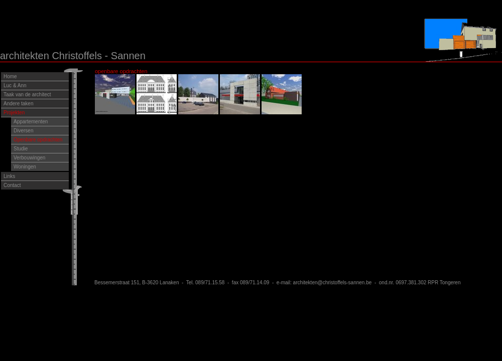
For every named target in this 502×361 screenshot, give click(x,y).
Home (10, 76)
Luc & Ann (15, 85)
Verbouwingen (29, 157)
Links (9, 176)
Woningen (25, 166)
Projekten (14, 112)
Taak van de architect (27, 94)
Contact (12, 185)
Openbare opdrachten (38, 139)
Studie (21, 148)
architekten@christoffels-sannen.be (332, 282)
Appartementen (31, 121)
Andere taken (19, 103)
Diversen (23, 130)
